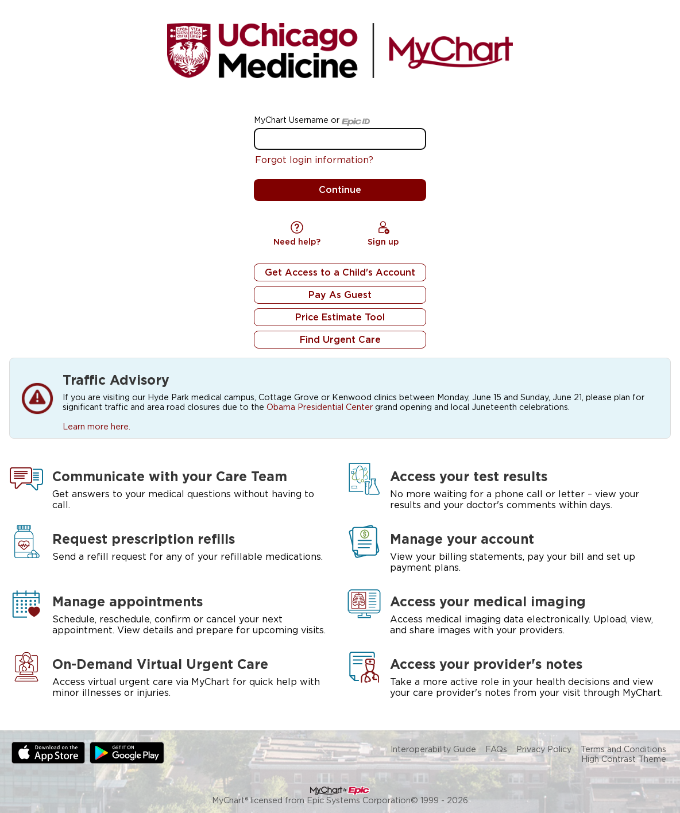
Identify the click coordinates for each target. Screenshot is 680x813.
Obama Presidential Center (319, 407)
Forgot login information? (314, 159)
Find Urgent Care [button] (340, 339)
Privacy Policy (543, 749)
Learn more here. (96, 426)
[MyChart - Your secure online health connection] (339, 50)
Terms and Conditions (623, 749)
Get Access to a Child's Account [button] (340, 272)
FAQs (496, 749)
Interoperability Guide (433, 749)
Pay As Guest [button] (340, 294)
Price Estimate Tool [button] (340, 317)
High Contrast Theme (623, 759)
